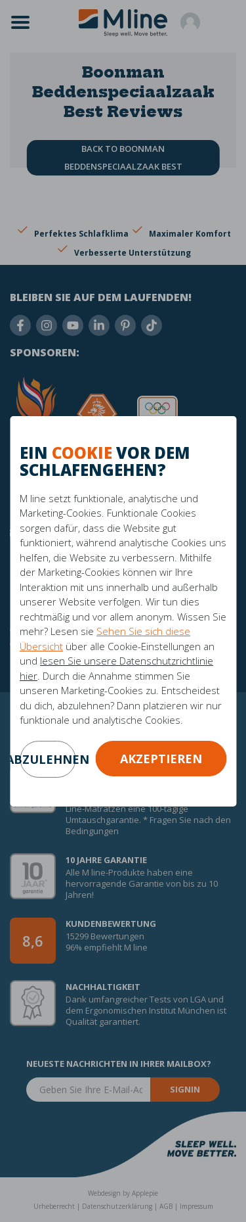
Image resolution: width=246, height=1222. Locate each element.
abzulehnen (47, 759)
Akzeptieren (161, 758)
